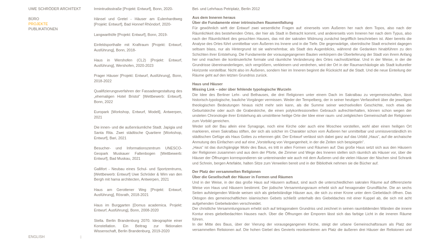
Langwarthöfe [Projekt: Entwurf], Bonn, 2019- (131, 35)
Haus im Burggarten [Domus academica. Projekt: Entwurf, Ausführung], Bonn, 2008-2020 (138, 207)
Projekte (38, 24)
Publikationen (43, 29)
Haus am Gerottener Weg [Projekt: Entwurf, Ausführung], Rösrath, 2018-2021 (138, 192)
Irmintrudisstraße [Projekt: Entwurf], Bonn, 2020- (133, 9)
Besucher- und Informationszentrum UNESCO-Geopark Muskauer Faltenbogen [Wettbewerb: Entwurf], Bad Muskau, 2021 (138, 153)
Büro (34, 19)
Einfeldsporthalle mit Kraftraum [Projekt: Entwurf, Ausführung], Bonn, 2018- (138, 47)
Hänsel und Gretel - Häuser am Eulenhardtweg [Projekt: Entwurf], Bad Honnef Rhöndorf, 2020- (138, 21)
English (37, 237)
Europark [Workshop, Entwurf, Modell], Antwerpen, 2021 (138, 114)
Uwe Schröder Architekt (55, 9)
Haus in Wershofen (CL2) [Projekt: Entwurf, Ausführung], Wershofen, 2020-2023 (138, 62)
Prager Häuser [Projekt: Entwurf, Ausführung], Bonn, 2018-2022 (138, 78)
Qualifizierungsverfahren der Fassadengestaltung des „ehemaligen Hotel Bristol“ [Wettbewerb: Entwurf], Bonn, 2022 (138, 96)
